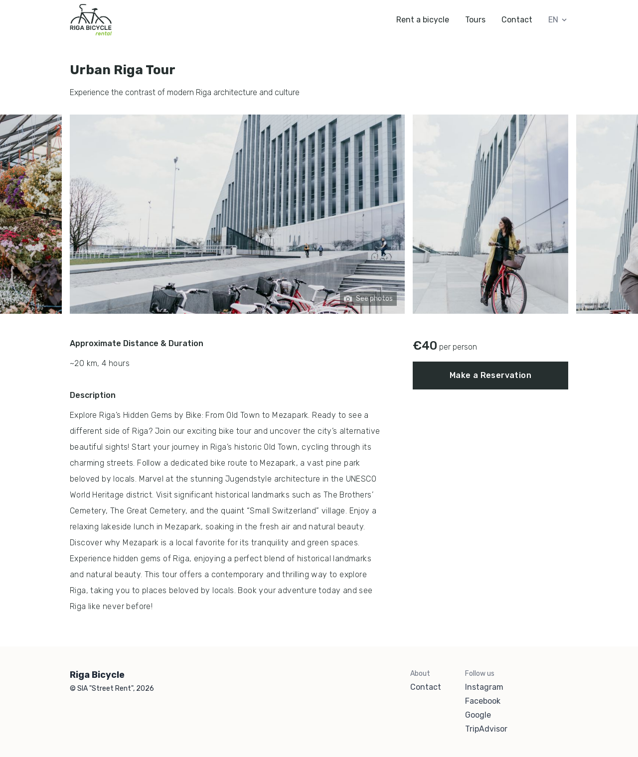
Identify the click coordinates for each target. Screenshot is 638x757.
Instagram (484, 687)
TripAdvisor (486, 729)
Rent (422, 19)
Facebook (482, 701)
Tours (475, 19)
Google (478, 715)
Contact (516, 19)
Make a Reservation (490, 375)
